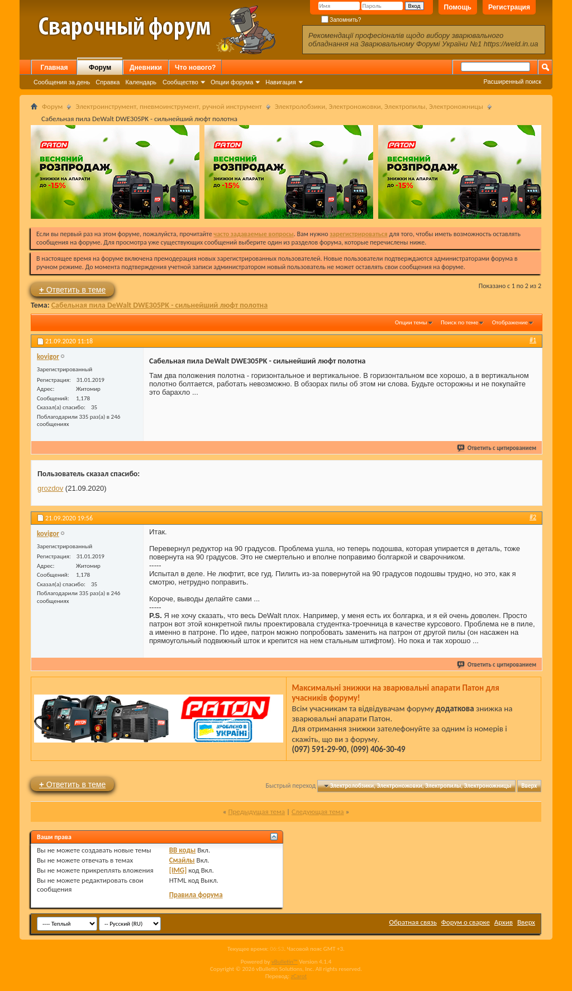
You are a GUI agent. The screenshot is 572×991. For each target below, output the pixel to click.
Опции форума (232, 82)
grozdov (50, 488)
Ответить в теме (72, 289)
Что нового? (195, 67)
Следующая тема (318, 811)
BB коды (182, 850)
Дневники (146, 67)
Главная (54, 67)
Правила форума (196, 895)
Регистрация (509, 7)
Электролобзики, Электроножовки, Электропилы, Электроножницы (379, 106)
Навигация (280, 82)
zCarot (299, 976)
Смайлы (182, 860)
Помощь (457, 7)
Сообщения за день (62, 82)
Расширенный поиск (512, 81)
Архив (503, 922)
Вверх (529, 785)
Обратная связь (413, 922)
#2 (533, 517)
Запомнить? (341, 20)
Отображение (510, 322)
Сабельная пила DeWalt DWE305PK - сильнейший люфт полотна (159, 305)
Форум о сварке (465, 922)
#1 (533, 340)
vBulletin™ (284, 961)
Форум (100, 67)
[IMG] (178, 870)
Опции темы (411, 322)
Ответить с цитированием (497, 448)
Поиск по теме (459, 322)
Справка (108, 82)
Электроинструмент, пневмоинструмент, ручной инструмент (168, 106)
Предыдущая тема (256, 811)
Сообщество (180, 82)
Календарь (140, 82)
